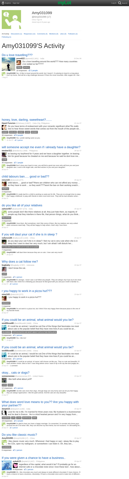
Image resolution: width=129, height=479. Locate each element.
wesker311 (7, 151)
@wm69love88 (20, 323)
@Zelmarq (20, 123)
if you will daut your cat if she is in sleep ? (29, 234)
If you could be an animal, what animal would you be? (38, 319)
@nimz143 (14, 180)
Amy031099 (7, 438)
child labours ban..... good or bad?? (25, 176)
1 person (20, 140)
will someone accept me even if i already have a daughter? (41, 147)
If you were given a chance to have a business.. (34, 457)
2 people (34, 70)
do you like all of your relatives (22, 205)
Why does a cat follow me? (20, 261)
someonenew (8, 376)
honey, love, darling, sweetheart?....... (27, 119)
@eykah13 (25, 461)
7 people (19, 163)
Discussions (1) (16, 34)
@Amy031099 (19, 438)
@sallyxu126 (17, 238)
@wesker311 (17, 151)
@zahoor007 (17, 209)
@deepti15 (14, 409)
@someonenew (21, 376)
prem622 (20, 58)
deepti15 (6, 409)
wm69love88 (8, 323)
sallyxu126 (7, 238)
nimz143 (6, 180)
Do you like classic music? (19, 434)
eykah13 (17, 461)
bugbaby (6, 265)
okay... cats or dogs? (15, 372)
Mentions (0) (53, 34)
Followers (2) (72, 34)
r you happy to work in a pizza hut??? (27, 291)
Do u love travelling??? (17, 55)
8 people (19, 135)
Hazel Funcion (8, 123)
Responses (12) (29, 34)
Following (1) (6, 37)
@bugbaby (15, 265)
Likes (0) (63, 34)
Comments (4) (42, 34)
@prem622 (29, 59)
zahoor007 (7, 209)
